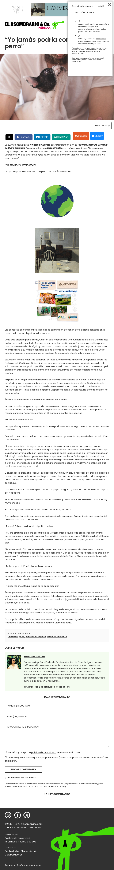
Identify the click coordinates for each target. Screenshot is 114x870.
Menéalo (81, 136)
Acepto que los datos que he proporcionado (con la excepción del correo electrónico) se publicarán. (56, 759)
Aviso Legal (11, 834)
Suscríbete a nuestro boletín (88, 799)
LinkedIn (43, 137)
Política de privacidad (17, 838)
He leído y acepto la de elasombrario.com (42, 752)
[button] (34, 25)
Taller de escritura (57, 636)
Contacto (10, 847)
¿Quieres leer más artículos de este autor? (47, 686)
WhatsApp (62, 137)
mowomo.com (36, 865)
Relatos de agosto (36, 636)
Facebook (25, 137)
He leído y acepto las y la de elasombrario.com (93, 834)
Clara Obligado (16, 636)
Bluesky (97, 136)
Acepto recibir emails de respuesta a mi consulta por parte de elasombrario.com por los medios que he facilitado (93, 820)
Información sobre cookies (20, 841)
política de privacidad (43, 752)
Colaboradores (13, 854)
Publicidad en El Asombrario (21, 851)
